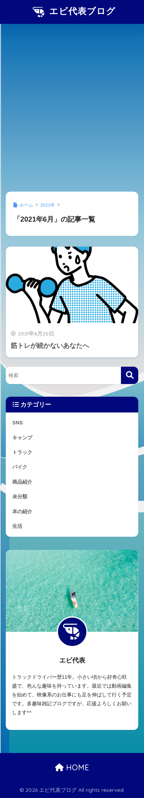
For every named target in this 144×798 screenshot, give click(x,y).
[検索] (129, 375)
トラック (22, 452)
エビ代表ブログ (73, 12)
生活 (17, 526)
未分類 (19, 496)
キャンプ (22, 438)
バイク (19, 467)
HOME (72, 767)
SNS (17, 423)
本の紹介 (22, 511)
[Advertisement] (72, 109)
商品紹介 (22, 482)
